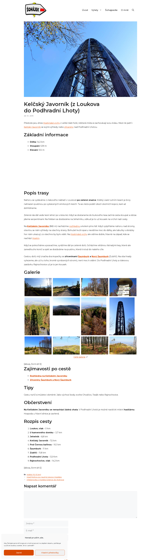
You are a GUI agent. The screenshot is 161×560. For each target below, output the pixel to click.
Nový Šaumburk (100, 256)
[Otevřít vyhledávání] (133, 10)
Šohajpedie (111, 10)
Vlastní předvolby (50, 552)
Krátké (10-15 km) (34, 475)
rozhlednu (74, 226)
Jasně (19, 552)
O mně (124, 10)
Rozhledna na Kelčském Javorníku (48, 376)
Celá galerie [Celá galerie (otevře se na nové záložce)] (79, 357)
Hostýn (35, 238)
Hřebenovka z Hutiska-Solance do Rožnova (45, 480)
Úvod (85, 10)
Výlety (97, 10)
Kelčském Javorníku (38, 226)
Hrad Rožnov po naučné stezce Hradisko (44, 477)
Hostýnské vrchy (51, 123)
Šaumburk (83, 256)
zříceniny (68, 127)
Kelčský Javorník (32, 127)
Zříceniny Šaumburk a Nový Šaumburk (50, 380)
